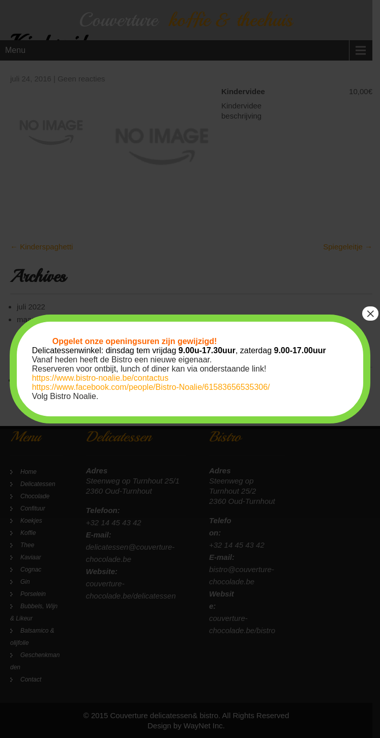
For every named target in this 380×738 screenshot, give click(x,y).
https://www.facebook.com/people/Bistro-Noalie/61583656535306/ (151, 387)
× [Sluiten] (370, 313)
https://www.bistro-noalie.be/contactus (100, 378)
